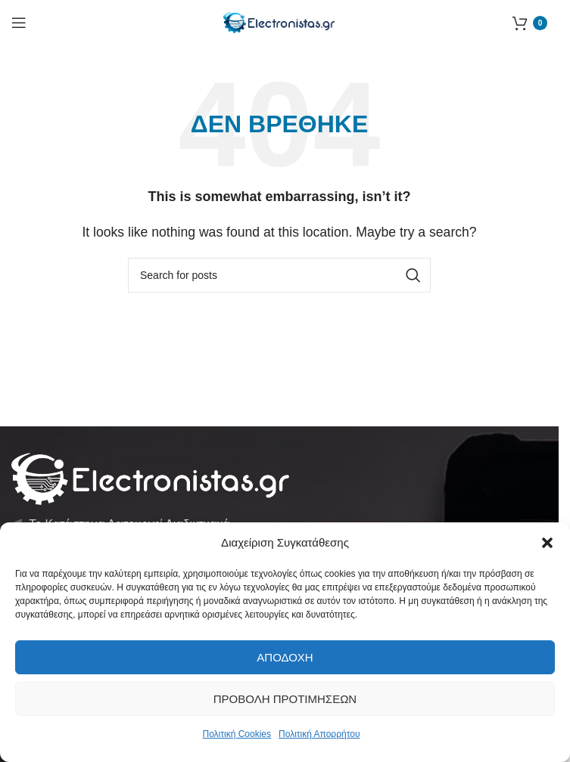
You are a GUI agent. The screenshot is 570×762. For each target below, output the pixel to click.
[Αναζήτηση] (279, 275)
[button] (547, 542)
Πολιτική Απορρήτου (319, 734)
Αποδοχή (285, 657)
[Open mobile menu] (19, 23)
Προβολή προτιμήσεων (285, 698)
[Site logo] (279, 21)
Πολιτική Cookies (237, 734)
